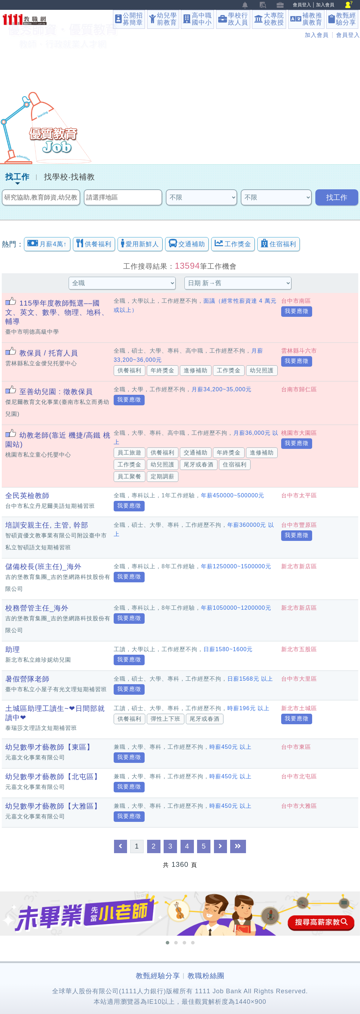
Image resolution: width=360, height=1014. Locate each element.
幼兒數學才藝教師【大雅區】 (53, 806)
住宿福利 (278, 243)
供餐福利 (94, 243)
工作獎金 (233, 243)
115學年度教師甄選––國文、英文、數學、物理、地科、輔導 (57, 312)
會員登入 (302, 4)
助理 (12, 649)
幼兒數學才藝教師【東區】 (49, 747)
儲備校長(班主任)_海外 (43, 566)
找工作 (17, 177)
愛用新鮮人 (140, 243)
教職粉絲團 (206, 976)
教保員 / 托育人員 (48, 353)
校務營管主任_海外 (37, 608)
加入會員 (325, 4)
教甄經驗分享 (158, 976)
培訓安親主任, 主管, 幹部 (46, 525)
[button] (167, 942)
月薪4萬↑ (47, 243)
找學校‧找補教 (69, 177)
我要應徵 (297, 311)
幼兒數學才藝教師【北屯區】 (53, 776)
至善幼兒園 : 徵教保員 (56, 391)
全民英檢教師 (27, 495)
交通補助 (187, 243)
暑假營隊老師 (27, 679)
